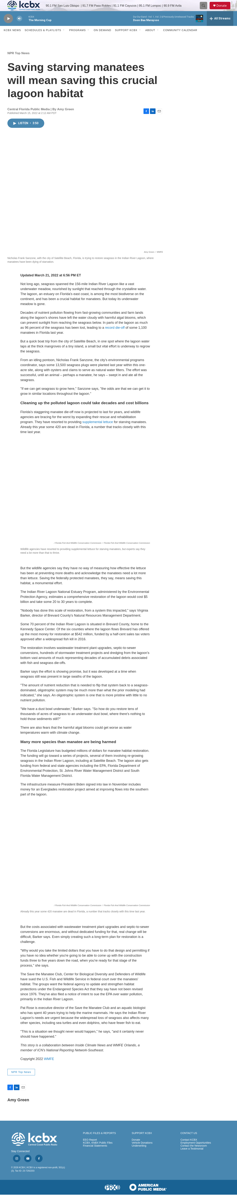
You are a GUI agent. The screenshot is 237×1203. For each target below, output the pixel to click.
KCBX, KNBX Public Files (98, 1151)
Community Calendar (180, 38)
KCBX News (12, 38)
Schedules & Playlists (43, 38)
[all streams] (220, 26)
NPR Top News (18, 61)
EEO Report (90, 1148)
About (150, 38)
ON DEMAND (102, 38)
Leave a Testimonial (192, 1157)
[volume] (19, 27)
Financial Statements (95, 1154)
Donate (224, 10)
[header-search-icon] (205, 10)
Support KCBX (126, 38)
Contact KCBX (189, 1148)
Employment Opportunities (196, 1151)
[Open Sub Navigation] (63, 38)
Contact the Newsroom (194, 1154)
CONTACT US (189, 1141)
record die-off (115, 336)
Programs (77, 38)
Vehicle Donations (142, 1151)
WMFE (49, 1067)
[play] (8, 27)
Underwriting (139, 1154)
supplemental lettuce (97, 430)
